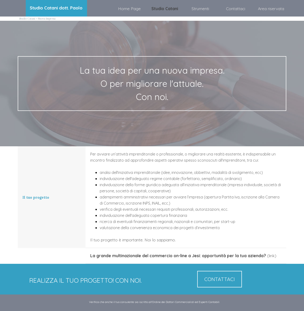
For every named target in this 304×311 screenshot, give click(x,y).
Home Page (129, 8)
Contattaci (235, 8)
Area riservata (271, 8)
